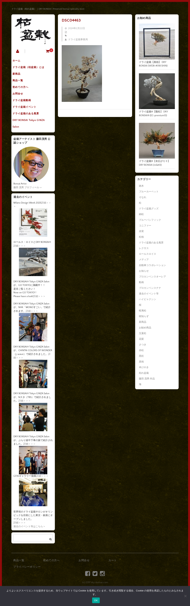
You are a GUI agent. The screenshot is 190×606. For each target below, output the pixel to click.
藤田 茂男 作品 (147, 378)
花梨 (141, 339)
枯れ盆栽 (144, 373)
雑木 (141, 186)
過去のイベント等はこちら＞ (29, 540)
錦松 (141, 214)
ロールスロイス (147, 254)
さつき (142, 344)
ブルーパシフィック (150, 220)
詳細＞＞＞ (19, 259)
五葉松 (142, 333)
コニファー (145, 225)
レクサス (144, 248)
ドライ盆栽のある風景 (28, 125)
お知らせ (144, 271)
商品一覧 (20, 85)
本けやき (144, 367)
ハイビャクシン (147, 299)
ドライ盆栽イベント (27, 117)
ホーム (19, 61)
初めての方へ (23, 93)
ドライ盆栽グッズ (149, 208)
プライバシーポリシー (27, 580)
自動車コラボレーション (152, 265)
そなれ (142, 197)
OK (96, 600)
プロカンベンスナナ (150, 288)
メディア (144, 259)
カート (112, 574)
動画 (141, 282)
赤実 (141, 231)
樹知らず (144, 316)
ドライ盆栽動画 (24, 109)
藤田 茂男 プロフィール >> (27, 201)
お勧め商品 (145, 327)
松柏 (141, 237)
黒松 (141, 356)
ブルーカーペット (149, 191)
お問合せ (20, 101)
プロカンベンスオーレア (152, 276)
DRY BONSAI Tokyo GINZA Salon (31, 137)
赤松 (141, 350)
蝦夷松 (142, 310)
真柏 (141, 361)
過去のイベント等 (149, 293)
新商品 (19, 77)
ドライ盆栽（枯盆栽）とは (31, 69)
